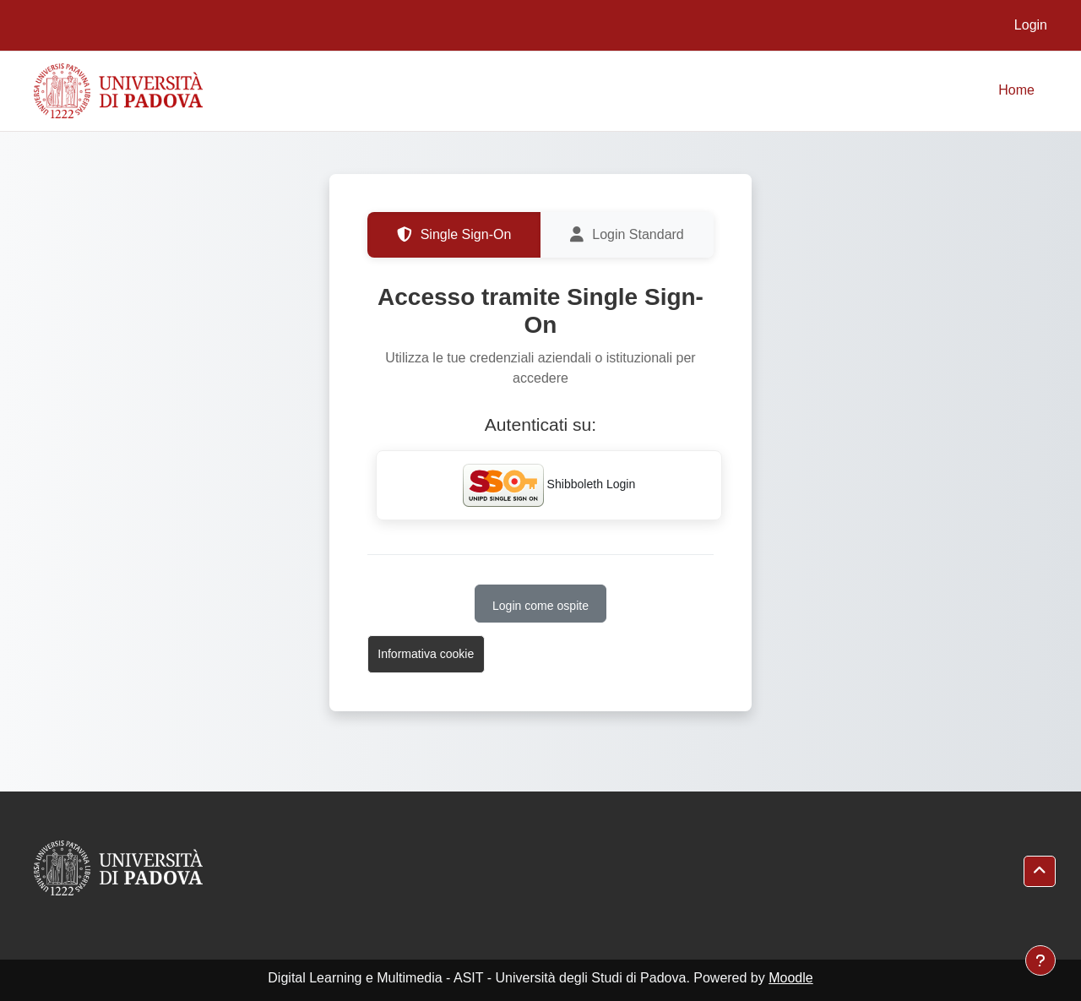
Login (1030, 25)
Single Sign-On (454, 234)
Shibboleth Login (549, 485)
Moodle (790, 978)
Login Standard (627, 234)
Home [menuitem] (1016, 90)
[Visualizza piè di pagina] (1040, 960)
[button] (1040, 871)
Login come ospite (540, 605)
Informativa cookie (426, 654)
